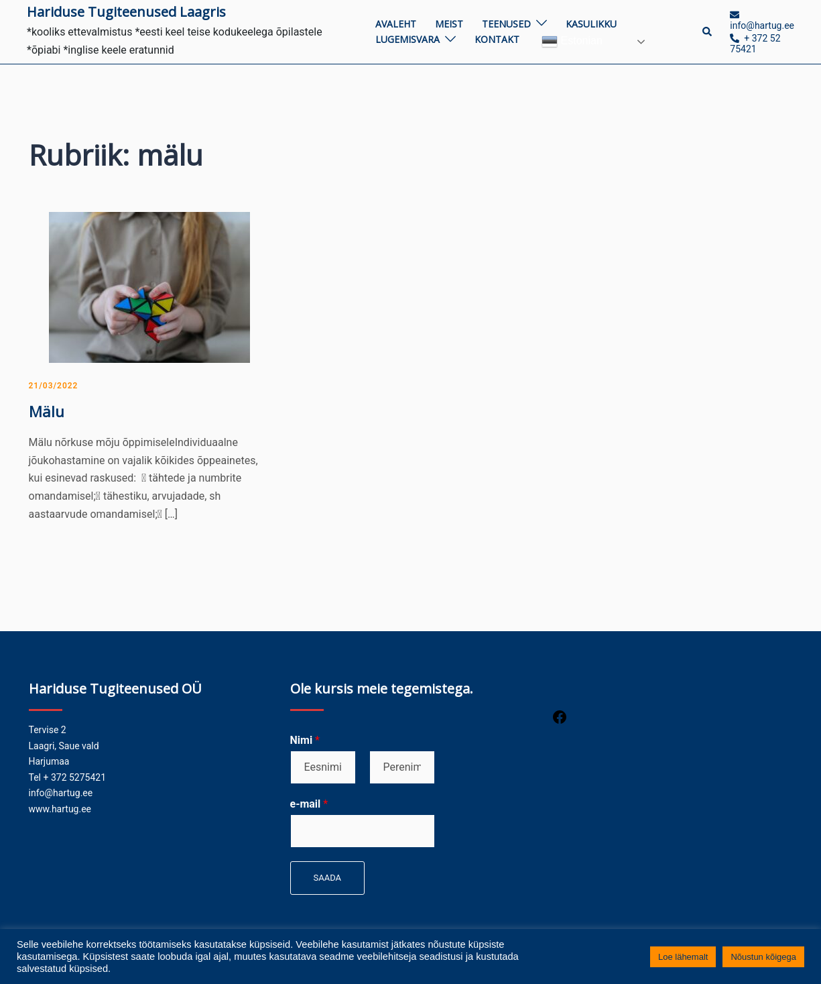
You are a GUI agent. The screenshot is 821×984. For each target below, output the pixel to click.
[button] (707, 31)
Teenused (506, 23)
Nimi (305, 740)
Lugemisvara (407, 39)
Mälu (46, 411)
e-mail (309, 804)
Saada (328, 878)
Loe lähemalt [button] (683, 957)
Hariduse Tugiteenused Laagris (126, 12)
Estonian (572, 42)
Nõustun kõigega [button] (763, 957)
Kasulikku (591, 23)
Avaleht (395, 23)
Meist (449, 23)
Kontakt (497, 39)
